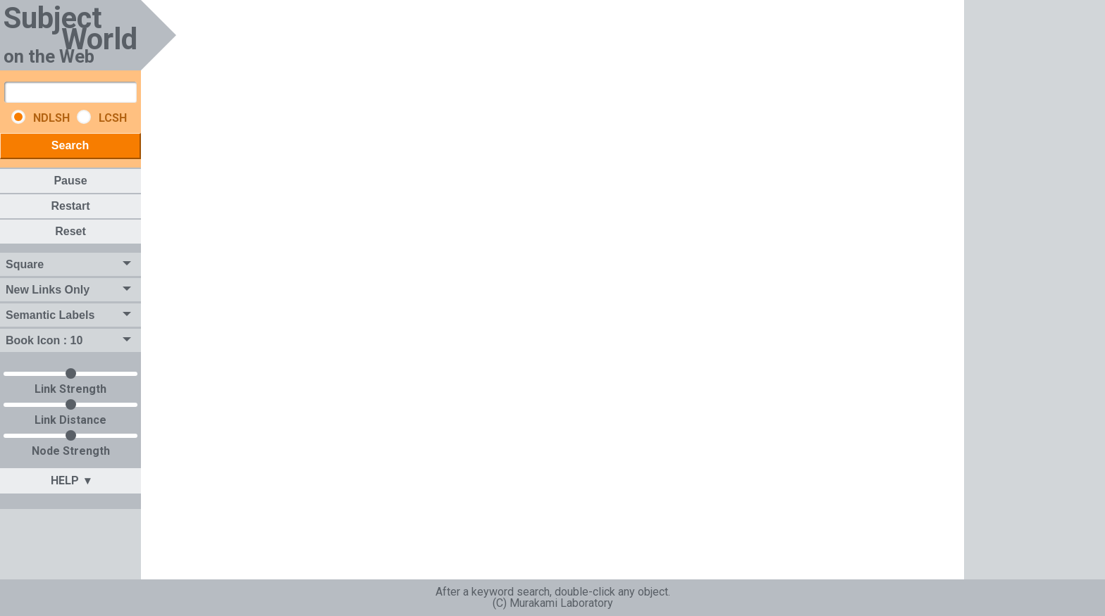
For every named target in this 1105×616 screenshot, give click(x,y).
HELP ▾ (70, 480)
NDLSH (43, 118)
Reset (70, 231)
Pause (70, 181)
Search (70, 145)
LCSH (102, 118)
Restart (70, 206)
